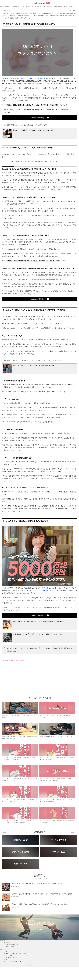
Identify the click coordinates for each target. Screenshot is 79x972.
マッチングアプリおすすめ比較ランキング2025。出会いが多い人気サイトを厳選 (37, 883)
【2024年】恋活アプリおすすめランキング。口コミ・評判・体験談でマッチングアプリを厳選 (41, 894)
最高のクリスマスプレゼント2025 (15, 953)
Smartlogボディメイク (11, 957)
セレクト (7, 959)
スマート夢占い (9, 955)
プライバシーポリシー (11, 944)
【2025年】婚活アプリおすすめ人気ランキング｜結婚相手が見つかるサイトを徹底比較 (39, 904)
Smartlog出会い (5, 6)
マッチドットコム (39, 78)
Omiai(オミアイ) (7, 78)
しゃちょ (4, 10)
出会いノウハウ (17, 6)
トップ (6, 951)
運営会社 (7, 942)
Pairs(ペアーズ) (26, 78)
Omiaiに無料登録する (38, 118)
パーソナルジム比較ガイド (12, 961)
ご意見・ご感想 (9, 946)
